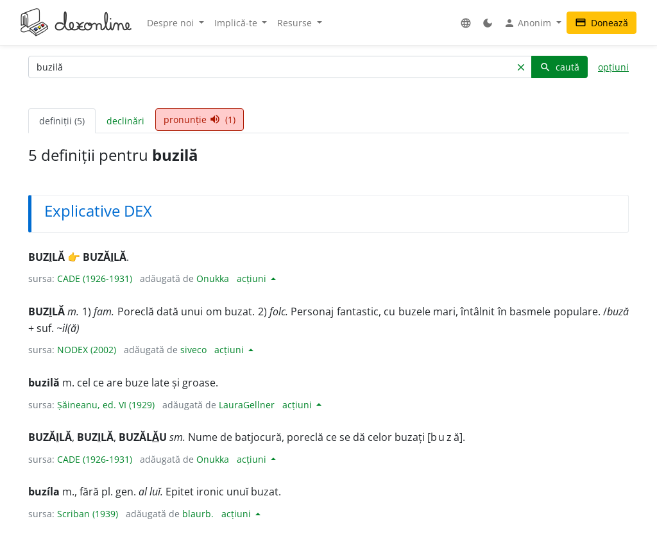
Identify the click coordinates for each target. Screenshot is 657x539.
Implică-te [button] (237, 23)
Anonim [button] (529, 23)
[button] (466, 23)
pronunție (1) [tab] (199, 119)
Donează (601, 23)
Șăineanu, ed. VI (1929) (106, 405)
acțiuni (253, 278)
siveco (193, 350)
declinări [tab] (125, 121)
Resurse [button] (295, 23)
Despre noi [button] (171, 23)
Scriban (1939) (87, 514)
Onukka (212, 278)
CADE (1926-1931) (94, 278)
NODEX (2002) (86, 350)
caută (559, 67)
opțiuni (613, 67)
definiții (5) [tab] (62, 121)
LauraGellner (247, 405)
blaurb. (198, 514)
